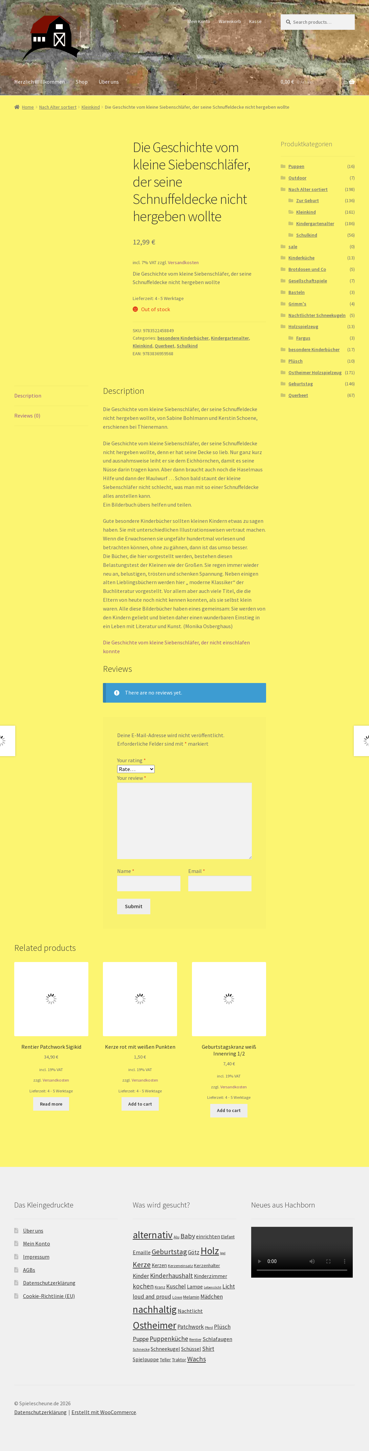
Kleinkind (91, 107)
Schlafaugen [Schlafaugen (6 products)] (217, 1339)
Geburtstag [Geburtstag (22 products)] (169, 1251)
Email (196, 871)
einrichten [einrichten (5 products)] (208, 1236)
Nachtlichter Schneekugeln (317, 315)
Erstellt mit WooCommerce (103, 1412)
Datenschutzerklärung (49, 1282)
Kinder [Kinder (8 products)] (141, 1276)
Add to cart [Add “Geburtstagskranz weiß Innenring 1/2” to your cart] (229, 1110)
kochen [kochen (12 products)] (143, 1286)
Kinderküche (301, 258)
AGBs (29, 1269)
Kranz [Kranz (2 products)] (160, 1286)
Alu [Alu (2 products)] (176, 1236)
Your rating (131, 760)
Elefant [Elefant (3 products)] (228, 1237)
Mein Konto (199, 21)
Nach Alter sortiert (58, 107)
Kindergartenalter (230, 338)
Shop (82, 81)
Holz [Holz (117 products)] (209, 1250)
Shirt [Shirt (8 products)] (208, 1348)
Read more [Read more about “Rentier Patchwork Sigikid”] (51, 1104)
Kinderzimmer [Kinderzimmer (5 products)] (210, 1276)
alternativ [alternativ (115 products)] (153, 1235)
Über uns (109, 81)
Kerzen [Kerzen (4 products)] (159, 1265)
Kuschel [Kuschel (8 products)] (176, 1286)
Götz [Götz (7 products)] (193, 1252)
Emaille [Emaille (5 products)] (142, 1252)
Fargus (303, 338)
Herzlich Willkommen (39, 81)
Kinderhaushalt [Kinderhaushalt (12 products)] (171, 1276)
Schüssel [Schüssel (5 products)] (191, 1349)
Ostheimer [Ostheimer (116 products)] (154, 1325)
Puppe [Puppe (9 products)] (141, 1339)
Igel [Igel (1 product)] (222, 1253)
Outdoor (297, 178)
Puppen (296, 166)
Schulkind (187, 346)
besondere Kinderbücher (183, 338)
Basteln (296, 292)
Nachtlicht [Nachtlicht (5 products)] (190, 1311)
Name (125, 871)
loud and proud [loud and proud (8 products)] (152, 1296)
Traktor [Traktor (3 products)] (179, 1360)
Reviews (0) (27, 415)
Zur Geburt (307, 200)
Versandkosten (183, 262)
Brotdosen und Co (307, 269)
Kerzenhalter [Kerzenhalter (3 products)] (207, 1265)
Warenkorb (230, 21)
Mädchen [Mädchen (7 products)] (211, 1296)
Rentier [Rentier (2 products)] (195, 1339)
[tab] (51, 396)
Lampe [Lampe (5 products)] (195, 1286)
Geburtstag (300, 384)
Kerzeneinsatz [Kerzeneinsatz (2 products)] (180, 1265)
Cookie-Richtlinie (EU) (49, 1296)
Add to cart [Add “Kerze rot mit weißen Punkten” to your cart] (140, 1104)
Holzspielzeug (303, 326)
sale (292, 246)
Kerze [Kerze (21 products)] (142, 1264)
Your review (131, 777)
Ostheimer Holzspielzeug (315, 372)
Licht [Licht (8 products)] (228, 1286)
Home (28, 107)
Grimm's (297, 304)
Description (27, 395)
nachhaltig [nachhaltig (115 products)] (155, 1309)
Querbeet (164, 346)
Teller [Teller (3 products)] (165, 1360)
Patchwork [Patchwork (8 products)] (190, 1326)
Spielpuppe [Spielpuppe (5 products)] (146, 1359)
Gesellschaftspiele (307, 281)
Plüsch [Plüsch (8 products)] (222, 1326)
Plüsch (295, 361)
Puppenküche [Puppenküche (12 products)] (169, 1339)
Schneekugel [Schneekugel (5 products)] (165, 1349)
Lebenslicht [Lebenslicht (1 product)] (212, 1287)
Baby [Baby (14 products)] (187, 1236)
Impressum (36, 1256)
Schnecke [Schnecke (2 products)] (141, 1349)
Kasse (255, 21)
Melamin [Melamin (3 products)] (191, 1297)
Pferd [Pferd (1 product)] (209, 1327)
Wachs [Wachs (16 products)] (196, 1358)
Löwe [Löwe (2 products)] (177, 1297)
